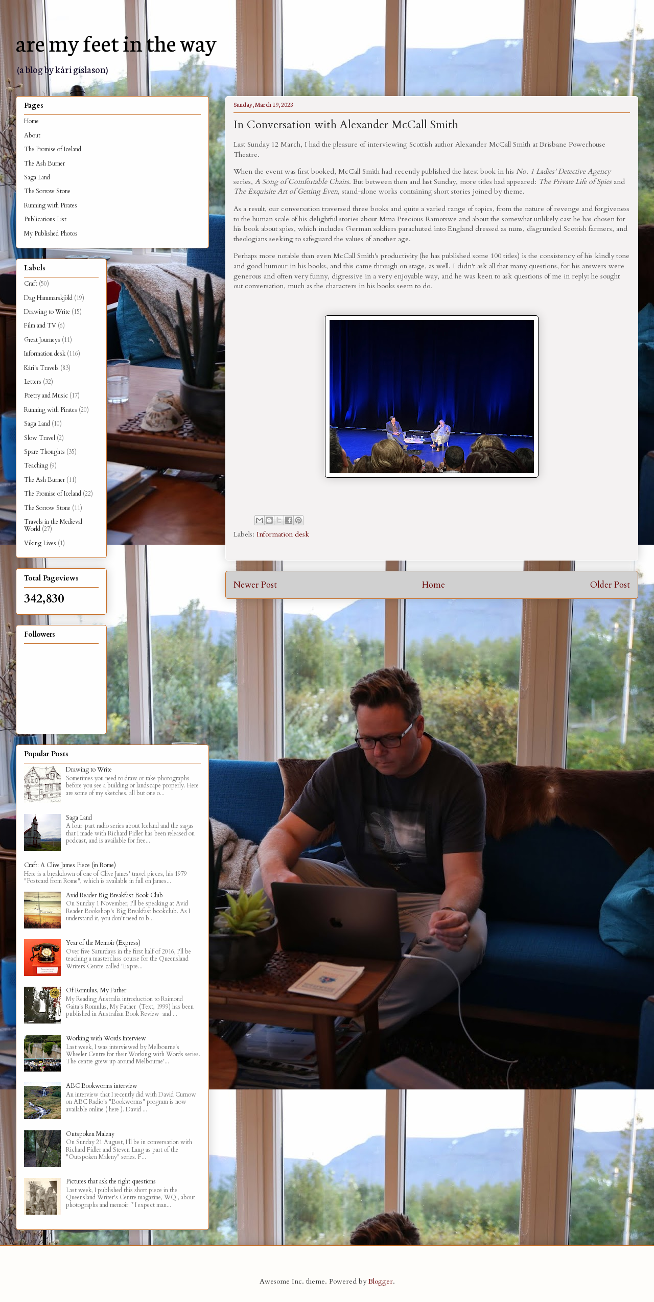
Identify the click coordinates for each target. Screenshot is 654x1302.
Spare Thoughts (44, 452)
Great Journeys (42, 340)
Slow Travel (39, 438)
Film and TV (40, 325)
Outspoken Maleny (90, 1134)
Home (433, 585)
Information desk (282, 534)
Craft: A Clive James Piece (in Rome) (70, 865)
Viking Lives (40, 543)
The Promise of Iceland (52, 149)
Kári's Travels (41, 368)
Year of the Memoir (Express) (103, 943)
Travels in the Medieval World (53, 525)
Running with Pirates (50, 205)
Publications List (45, 219)
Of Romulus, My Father (96, 990)
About (32, 135)
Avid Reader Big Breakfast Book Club (114, 895)
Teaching (36, 465)
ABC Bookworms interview (101, 1086)
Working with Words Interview (106, 1038)
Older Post (610, 585)
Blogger (380, 1281)
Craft (30, 284)
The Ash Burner (44, 163)
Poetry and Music (46, 395)
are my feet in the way (116, 42)
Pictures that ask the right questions (111, 1181)
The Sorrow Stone (47, 191)
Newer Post (255, 585)
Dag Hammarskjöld (48, 298)
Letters (32, 382)
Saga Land (37, 177)
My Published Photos (51, 233)
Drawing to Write (47, 312)
